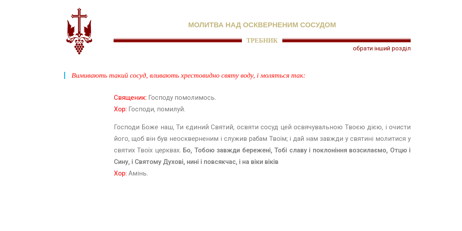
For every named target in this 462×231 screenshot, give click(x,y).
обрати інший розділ (382, 48)
